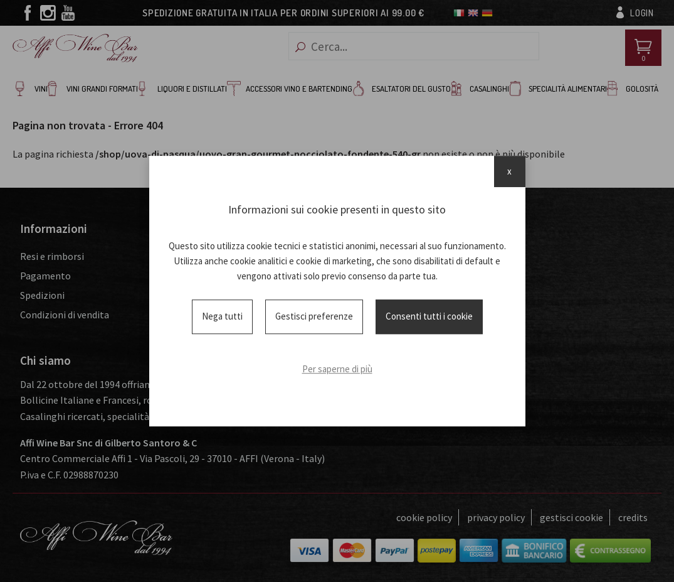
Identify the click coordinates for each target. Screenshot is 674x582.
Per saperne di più (337, 369)
